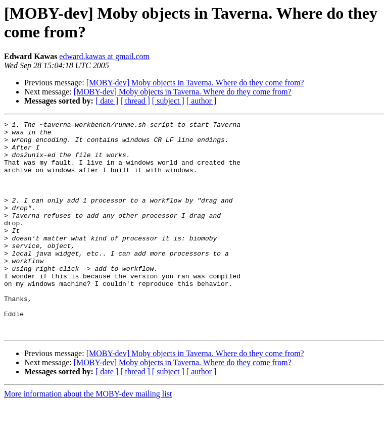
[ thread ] (135, 100)
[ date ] (106, 100)
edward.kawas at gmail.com (104, 56)
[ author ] (201, 100)
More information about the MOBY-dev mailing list (88, 436)
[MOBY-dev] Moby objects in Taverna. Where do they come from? (195, 82)
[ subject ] (168, 100)
